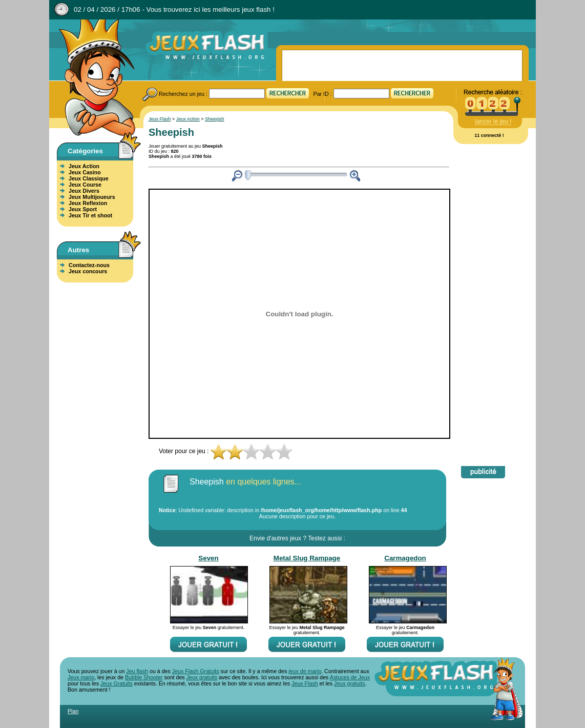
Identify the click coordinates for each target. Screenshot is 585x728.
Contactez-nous (89, 265)
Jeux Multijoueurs (92, 197)
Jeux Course (85, 184)
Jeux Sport (83, 209)
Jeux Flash (92, 78)
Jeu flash (137, 671)
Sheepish (214, 119)
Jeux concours (88, 271)
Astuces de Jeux (350, 677)
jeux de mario (304, 671)
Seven (208, 558)
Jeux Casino (85, 172)
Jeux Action (84, 166)
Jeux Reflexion (88, 203)
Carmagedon (405, 558)
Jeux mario (81, 677)
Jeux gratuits (201, 677)
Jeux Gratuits (116, 683)
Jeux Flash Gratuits (195, 671)
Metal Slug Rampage (307, 558)
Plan (73, 711)
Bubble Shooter (143, 677)
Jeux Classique (89, 178)
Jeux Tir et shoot (90, 215)
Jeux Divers (84, 191)
